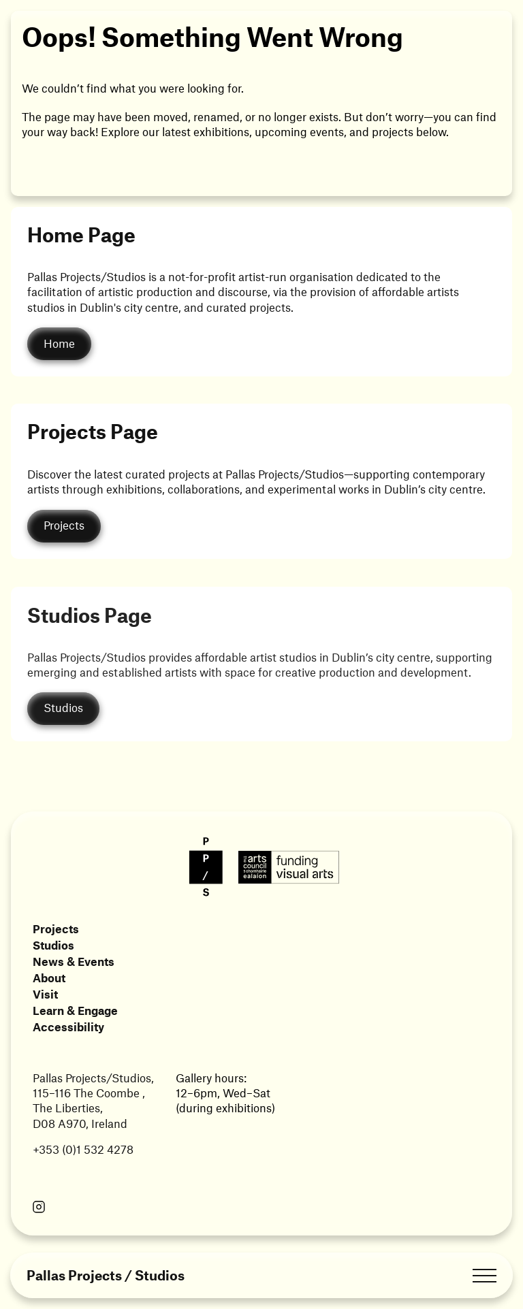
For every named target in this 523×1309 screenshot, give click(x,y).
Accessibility (68, 1026)
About (49, 977)
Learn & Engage (75, 1010)
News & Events (73, 961)
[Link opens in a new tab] (39, 1208)
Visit (45, 994)
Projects (56, 928)
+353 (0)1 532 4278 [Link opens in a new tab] (83, 1149)
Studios (53, 945)
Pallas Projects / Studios (106, 1275)
